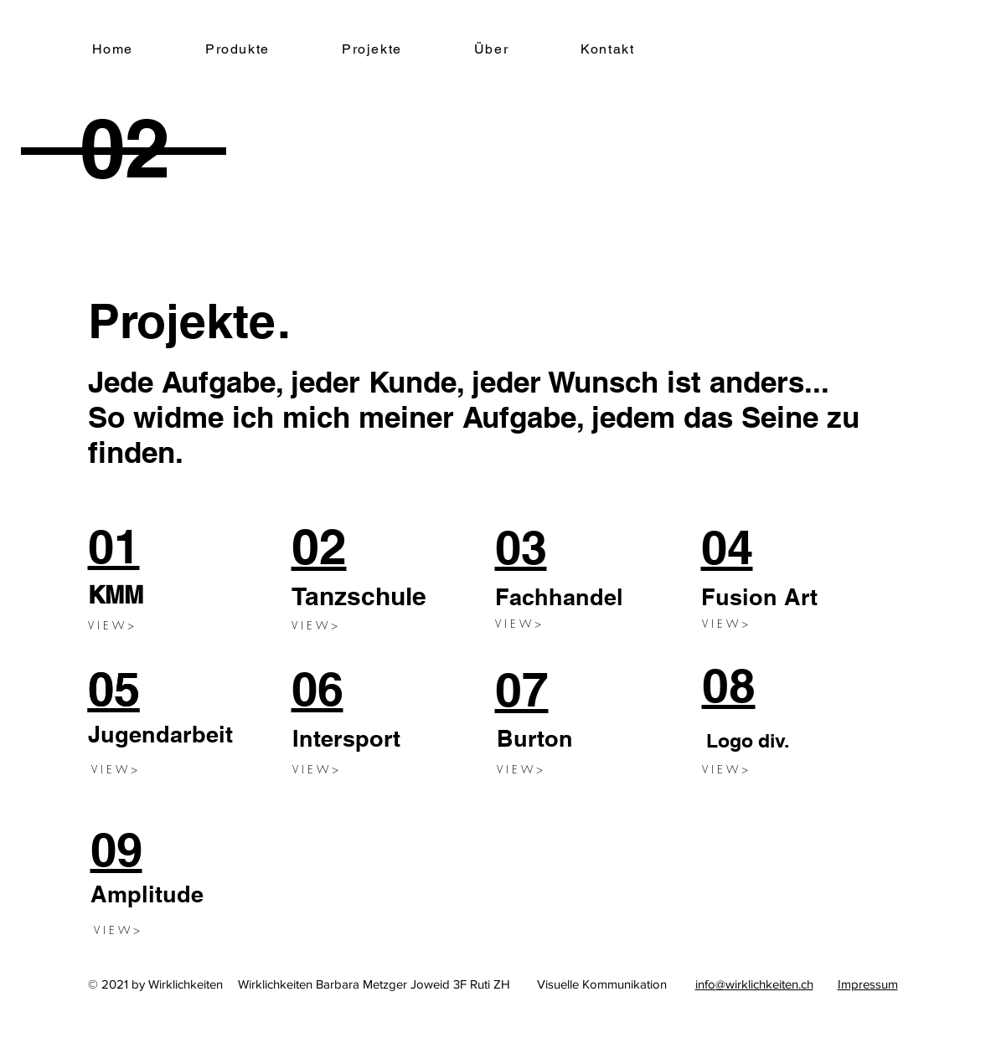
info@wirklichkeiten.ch (754, 984)
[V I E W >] (115, 625)
